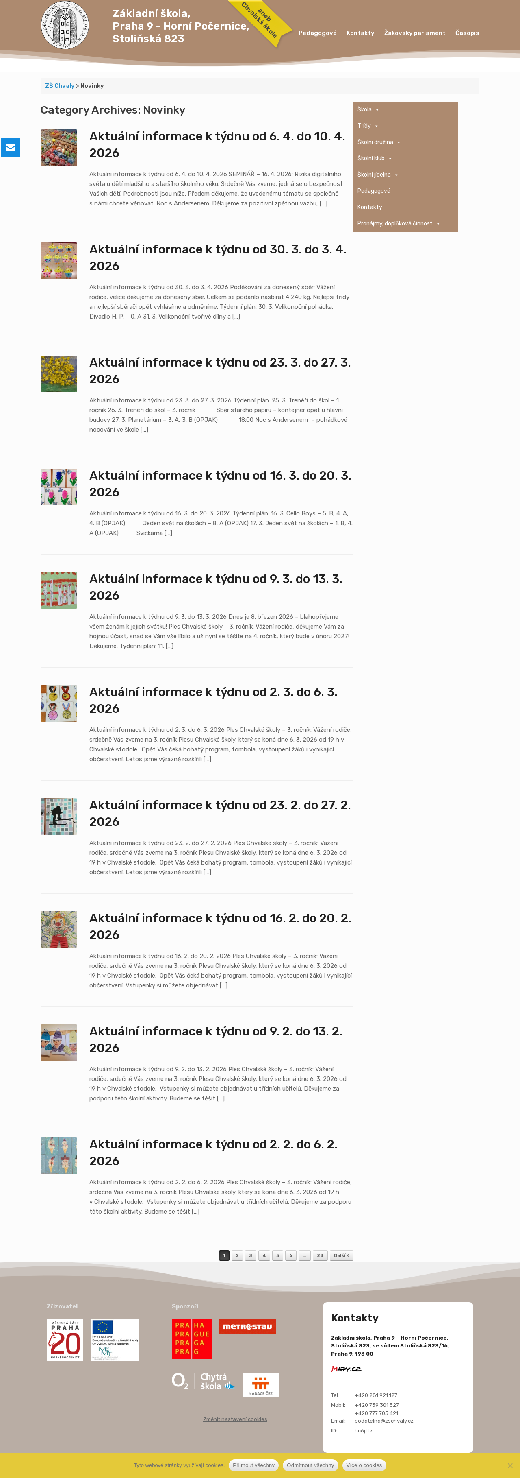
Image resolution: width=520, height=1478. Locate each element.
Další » (341, 1255)
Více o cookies (364, 1465)
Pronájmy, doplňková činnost (399, 224)
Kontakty (361, 33)
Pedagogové (318, 33)
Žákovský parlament (415, 33)
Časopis (467, 33)
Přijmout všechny (254, 1465)
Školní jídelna (378, 175)
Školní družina (379, 142)
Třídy (368, 126)
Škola (369, 110)
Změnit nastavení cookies (235, 1419)
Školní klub (375, 159)
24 (320, 1255)
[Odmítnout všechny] (510, 1465)
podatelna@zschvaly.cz (384, 1421)
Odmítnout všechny (310, 1465)
